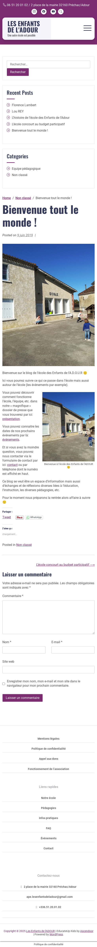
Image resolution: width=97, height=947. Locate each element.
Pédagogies (48, 808)
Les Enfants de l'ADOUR (24, 26)
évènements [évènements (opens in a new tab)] (10, 440)
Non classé (24, 545)
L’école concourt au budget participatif (38, 124)
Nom (6, 642)
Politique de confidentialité (48, 748)
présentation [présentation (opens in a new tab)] (11, 419)
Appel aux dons (48, 759)
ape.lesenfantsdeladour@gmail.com (50, 897)
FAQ (48, 828)
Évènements (48, 838)
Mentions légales (48, 738)
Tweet (6, 517)
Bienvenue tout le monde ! (30, 130)
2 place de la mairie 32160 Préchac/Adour (48, 887)
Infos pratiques (48, 818)
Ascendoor (86, 931)
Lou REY (18, 111)
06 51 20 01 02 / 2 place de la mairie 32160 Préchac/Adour (46, 5)
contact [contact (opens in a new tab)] (12, 465)
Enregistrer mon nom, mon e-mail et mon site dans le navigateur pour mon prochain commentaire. (43, 683)
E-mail (56, 642)
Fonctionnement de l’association (48, 769)
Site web (8, 661)
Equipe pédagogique (26, 169)
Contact (48, 848)
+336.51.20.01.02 (48, 907)
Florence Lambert (24, 105)
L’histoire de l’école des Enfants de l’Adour (40, 118)
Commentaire (12, 596)
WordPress (56, 934)
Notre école (48, 798)
